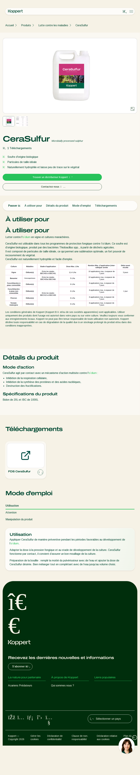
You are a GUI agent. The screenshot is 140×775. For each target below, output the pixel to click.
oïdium (26, 237)
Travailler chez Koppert (64, 705)
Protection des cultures (21, 723)
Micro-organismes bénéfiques (25, 716)
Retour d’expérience (106, 685)
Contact (56, 712)
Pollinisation (15, 729)
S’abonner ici (21, 666)
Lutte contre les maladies (53, 25)
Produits (26, 25)
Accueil (9, 25)
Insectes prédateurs (20, 692)
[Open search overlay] (124, 11)
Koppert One (102, 692)
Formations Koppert (63, 698)
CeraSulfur (82, 25)
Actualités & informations (66, 692)
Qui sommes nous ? (62, 685)
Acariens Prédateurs (20, 685)
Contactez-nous (52, 186)
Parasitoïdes (15, 698)
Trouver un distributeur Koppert (52, 177)
